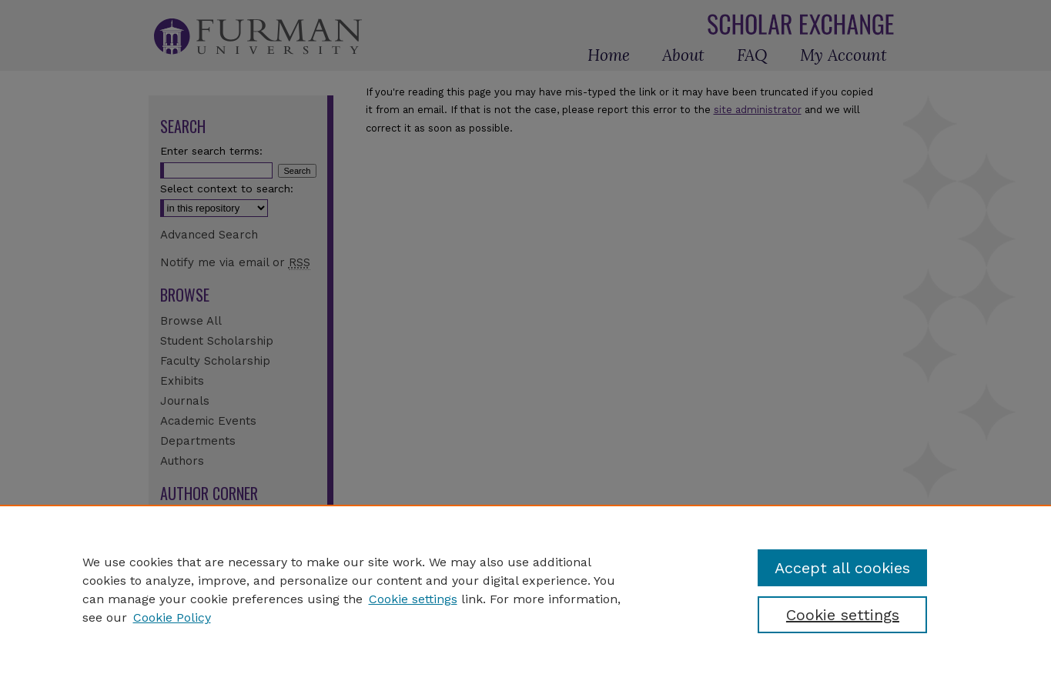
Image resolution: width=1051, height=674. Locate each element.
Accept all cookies (842, 568)
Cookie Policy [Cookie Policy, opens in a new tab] (172, 617)
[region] (525, 589)
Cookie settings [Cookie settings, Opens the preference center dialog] (842, 615)
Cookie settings (413, 599)
